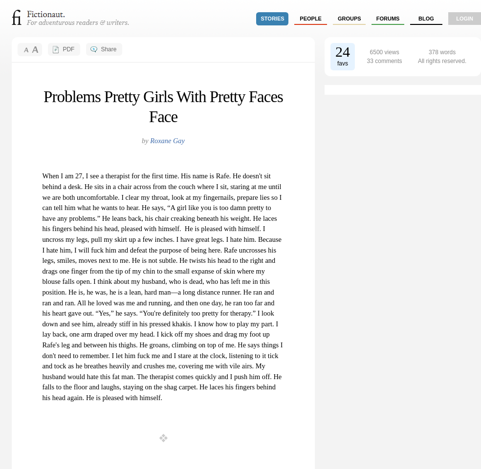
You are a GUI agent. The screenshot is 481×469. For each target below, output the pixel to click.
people (311, 18)
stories (272, 18)
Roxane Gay (167, 141)
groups (349, 18)
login (464, 18)
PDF (68, 49)
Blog (426, 18)
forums (388, 18)
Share (108, 49)
